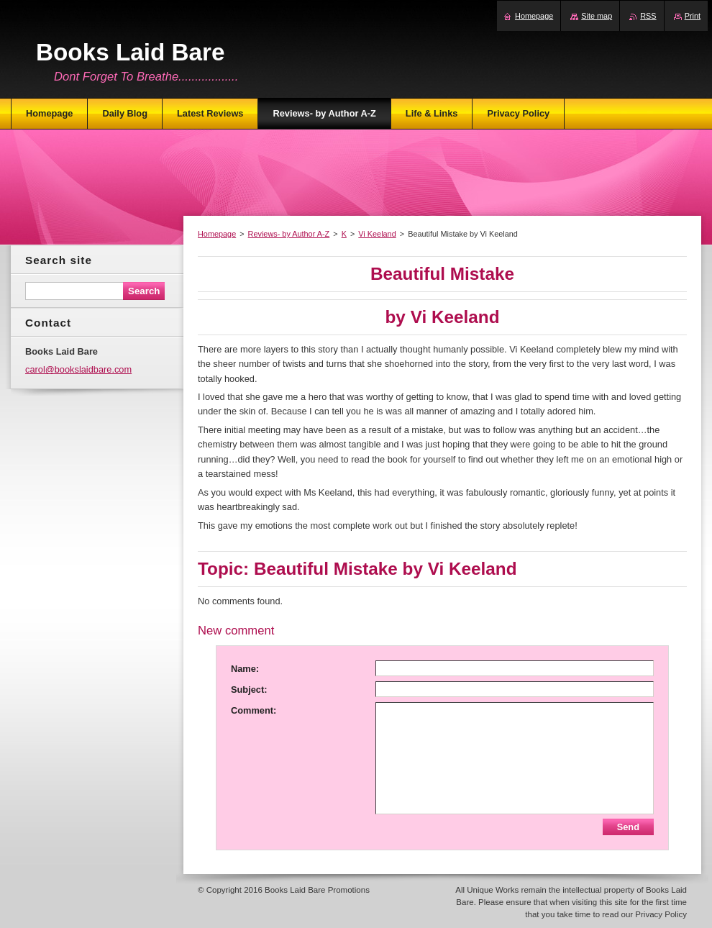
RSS (648, 16)
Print (692, 16)
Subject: (249, 689)
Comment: (253, 710)
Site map (596, 16)
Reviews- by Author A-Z (289, 233)
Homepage (217, 233)
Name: (245, 668)
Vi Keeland (377, 233)
